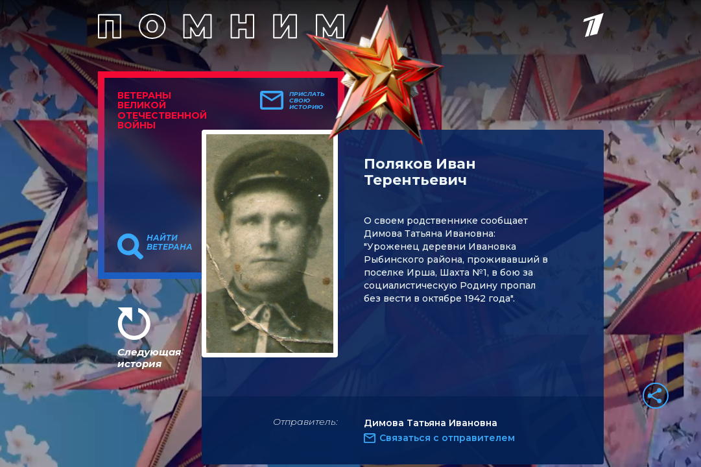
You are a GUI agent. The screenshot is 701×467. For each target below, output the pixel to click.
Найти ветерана (170, 243)
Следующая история (149, 358)
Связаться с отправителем (447, 438)
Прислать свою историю (307, 100)
